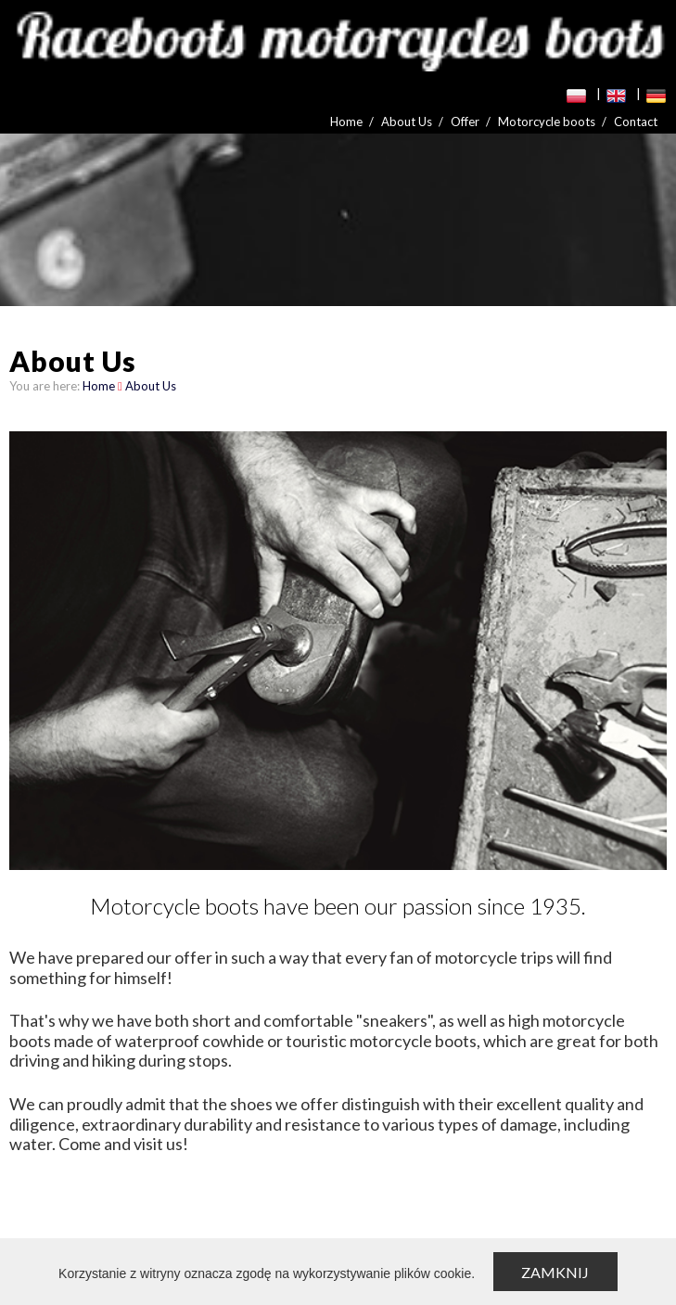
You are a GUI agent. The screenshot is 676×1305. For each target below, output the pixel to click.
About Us (406, 121)
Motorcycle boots (546, 121)
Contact (635, 121)
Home (346, 121)
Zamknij (555, 1272)
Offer (465, 121)
